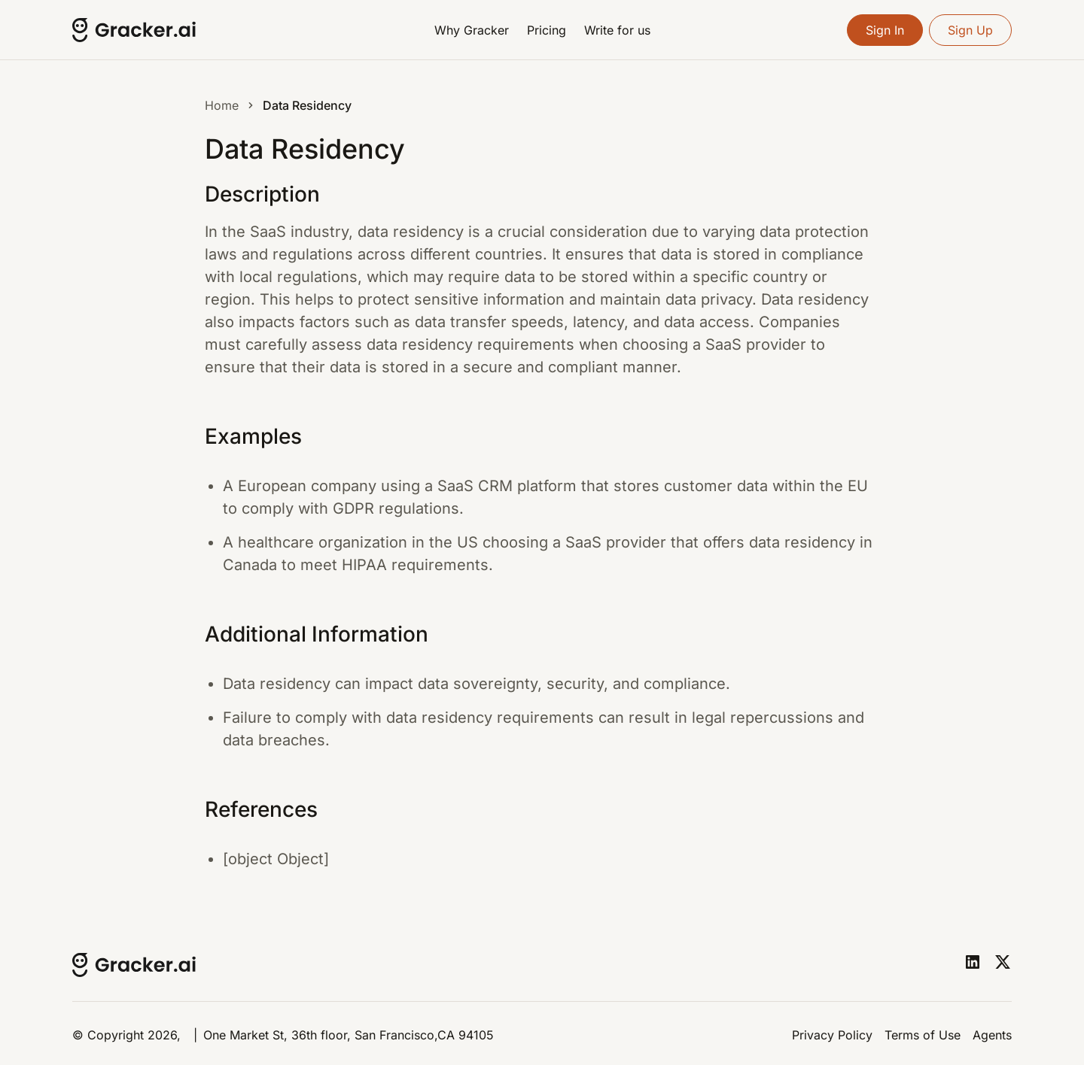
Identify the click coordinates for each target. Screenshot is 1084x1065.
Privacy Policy (832, 1034)
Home (222, 105)
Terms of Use (923, 1034)
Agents (992, 1034)
